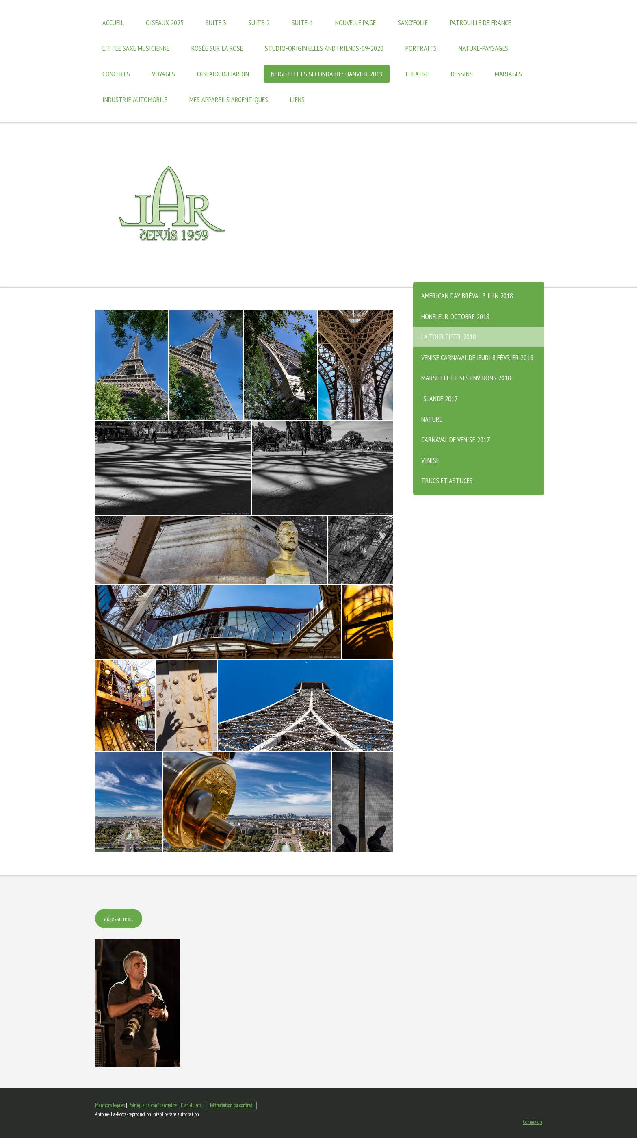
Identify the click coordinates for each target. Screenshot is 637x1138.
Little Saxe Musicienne (135, 48)
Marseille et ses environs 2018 (466, 377)
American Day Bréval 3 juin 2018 (467, 295)
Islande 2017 (439, 398)
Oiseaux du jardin (223, 73)
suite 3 (216, 22)
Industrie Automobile (134, 99)
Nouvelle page (355, 22)
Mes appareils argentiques (228, 99)
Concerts (116, 73)
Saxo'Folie (413, 22)
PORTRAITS (421, 48)
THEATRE (417, 73)
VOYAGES (163, 73)
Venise (430, 460)
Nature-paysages (483, 48)
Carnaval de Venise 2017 (455, 439)
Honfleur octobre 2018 (455, 316)
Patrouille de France (480, 22)
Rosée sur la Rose (217, 48)
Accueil (113, 22)
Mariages (508, 73)
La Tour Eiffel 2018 (448, 336)
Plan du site (191, 1105)
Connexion (532, 1121)
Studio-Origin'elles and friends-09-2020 (324, 48)
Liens (297, 99)
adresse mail (118, 918)
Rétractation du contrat (231, 1105)
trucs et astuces (447, 480)
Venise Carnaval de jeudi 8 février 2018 (477, 357)
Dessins (462, 73)
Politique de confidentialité (152, 1105)
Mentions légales (110, 1105)
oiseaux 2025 (165, 22)
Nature (431, 419)
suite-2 (259, 22)
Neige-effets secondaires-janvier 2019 (327, 73)
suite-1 (302, 22)
